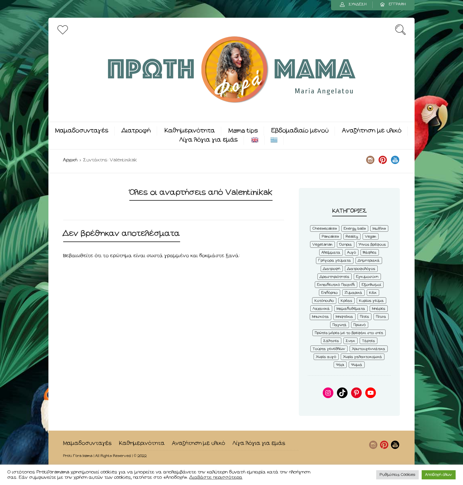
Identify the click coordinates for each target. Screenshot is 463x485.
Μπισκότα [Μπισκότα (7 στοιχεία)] (320, 316)
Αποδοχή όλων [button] (438, 475)
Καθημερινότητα (189, 130)
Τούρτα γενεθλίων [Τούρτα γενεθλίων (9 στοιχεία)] (329, 349)
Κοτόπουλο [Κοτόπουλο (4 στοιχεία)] (324, 301)
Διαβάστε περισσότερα (216, 477)
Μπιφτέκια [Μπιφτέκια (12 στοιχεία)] (344, 316)
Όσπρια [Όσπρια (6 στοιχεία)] (345, 244)
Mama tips (243, 130)
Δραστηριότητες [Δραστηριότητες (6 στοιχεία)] (334, 277)
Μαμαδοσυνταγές (81, 130)
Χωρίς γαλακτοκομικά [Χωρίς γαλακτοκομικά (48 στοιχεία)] (362, 357)
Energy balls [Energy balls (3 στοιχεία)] (355, 228)
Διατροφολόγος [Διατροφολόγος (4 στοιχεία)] (361, 269)
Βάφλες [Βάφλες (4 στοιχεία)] (369, 252)
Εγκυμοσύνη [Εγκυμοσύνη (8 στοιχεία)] (367, 277)
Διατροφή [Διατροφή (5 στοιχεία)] (331, 269)
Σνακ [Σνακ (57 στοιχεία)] (350, 341)
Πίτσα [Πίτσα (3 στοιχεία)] (381, 316)
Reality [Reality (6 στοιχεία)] (352, 236)
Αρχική (70, 160)
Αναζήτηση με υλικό (372, 130)
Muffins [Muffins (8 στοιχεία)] (379, 228)
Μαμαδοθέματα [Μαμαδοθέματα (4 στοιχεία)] (351, 308)
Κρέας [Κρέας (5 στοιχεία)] (346, 301)
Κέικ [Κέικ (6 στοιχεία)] (373, 293)
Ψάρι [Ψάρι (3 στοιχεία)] (340, 365)
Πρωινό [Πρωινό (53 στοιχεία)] (359, 325)
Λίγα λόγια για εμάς (209, 140)
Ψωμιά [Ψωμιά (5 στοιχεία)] (356, 365)
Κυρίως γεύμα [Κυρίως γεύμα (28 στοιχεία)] (371, 301)
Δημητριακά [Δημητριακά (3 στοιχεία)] (369, 260)
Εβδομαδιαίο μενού (300, 130)
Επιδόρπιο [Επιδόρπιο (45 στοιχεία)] (329, 293)
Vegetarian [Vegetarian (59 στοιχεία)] (322, 244)
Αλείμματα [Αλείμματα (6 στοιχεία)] (331, 252)
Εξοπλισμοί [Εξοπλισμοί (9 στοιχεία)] (371, 285)
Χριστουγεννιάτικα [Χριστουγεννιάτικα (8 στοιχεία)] (368, 349)
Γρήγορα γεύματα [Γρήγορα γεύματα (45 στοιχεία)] (334, 260)
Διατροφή (136, 130)
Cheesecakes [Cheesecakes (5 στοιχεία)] (324, 228)
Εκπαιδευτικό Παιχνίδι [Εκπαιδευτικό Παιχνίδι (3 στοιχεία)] (336, 285)
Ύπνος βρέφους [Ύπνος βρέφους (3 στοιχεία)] (372, 244)
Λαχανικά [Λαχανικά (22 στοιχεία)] (321, 308)
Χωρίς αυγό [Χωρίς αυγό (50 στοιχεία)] (326, 357)
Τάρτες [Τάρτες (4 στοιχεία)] (368, 341)
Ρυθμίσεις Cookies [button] (397, 475)
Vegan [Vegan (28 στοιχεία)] (370, 236)
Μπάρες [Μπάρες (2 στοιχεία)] (378, 308)
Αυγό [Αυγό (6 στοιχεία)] (351, 252)
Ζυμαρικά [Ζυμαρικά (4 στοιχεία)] (353, 293)
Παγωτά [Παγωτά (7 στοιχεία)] (339, 325)
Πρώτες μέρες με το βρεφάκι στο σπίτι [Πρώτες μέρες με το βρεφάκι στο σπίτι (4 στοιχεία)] (349, 333)
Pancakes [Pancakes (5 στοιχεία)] (330, 236)
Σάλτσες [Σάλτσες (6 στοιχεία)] (331, 341)
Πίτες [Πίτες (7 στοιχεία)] (364, 316)
